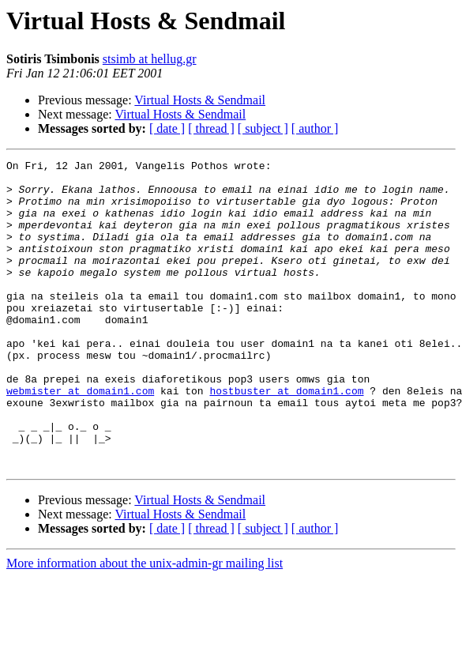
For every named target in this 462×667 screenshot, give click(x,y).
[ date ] (167, 128)
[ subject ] (263, 128)
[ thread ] (211, 128)
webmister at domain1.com (80, 438)
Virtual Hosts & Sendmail (199, 100)
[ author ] (315, 128)
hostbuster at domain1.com (286, 438)
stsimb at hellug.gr (150, 59)
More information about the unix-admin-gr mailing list (144, 624)
